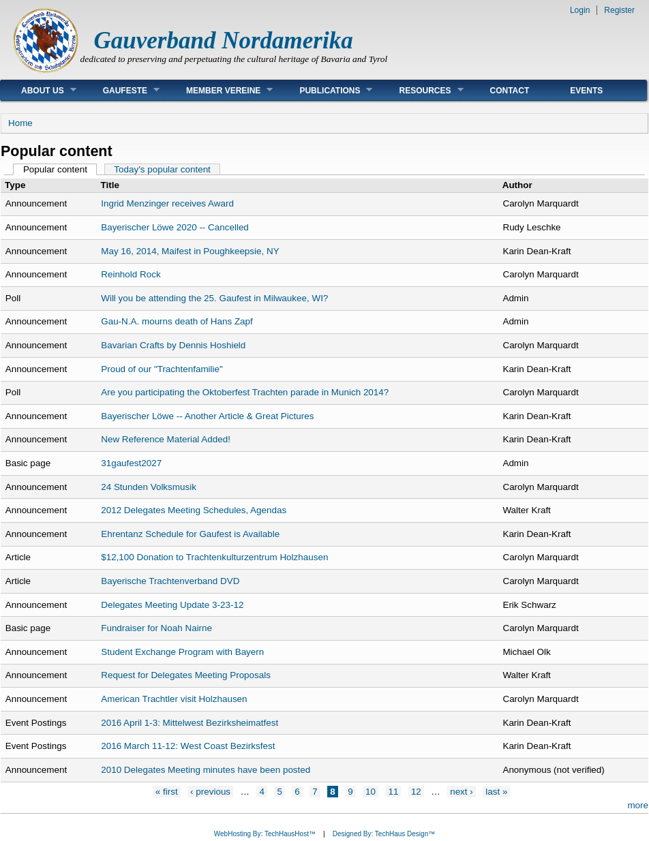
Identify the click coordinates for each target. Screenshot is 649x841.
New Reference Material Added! (165, 439)
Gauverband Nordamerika (223, 40)
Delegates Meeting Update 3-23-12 (172, 605)
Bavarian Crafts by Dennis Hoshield (173, 345)
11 (393, 791)
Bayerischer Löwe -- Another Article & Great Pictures (207, 416)
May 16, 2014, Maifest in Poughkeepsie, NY (190, 251)
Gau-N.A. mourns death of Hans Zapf (177, 321)
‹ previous (210, 791)
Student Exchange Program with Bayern (182, 652)
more (637, 805)
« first (166, 791)
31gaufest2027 (131, 463)
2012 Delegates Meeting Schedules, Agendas (193, 510)
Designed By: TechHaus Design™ (384, 834)
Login (580, 10)
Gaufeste (121, 90)
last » (496, 791)
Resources (420, 90)
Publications (325, 90)
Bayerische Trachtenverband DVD (170, 581)
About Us (38, 90)
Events (586, 90)
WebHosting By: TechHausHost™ (265, 834)
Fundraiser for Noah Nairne (156, 628)
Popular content (60, 169)
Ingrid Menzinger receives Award (167, 203)
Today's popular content (162, 169)
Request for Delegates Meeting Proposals (186, 675)
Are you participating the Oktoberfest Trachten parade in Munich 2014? (245, 392)
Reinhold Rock (130, 274)
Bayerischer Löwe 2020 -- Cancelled (175, 227)
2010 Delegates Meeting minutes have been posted (205, 770)
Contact (510, 90)
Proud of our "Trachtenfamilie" (162, 369)
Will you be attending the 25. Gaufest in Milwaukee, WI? (214, 298)
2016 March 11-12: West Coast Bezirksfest (188, 746)
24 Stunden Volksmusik (148, 487)
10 (370, 791)
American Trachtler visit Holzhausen (174, 699)
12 (416, 791)
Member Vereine (219, 90)
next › (461, 791)
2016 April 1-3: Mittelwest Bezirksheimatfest (189, 723)
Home (20, 123)
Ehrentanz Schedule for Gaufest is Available (190, 534)
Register (619, 10)
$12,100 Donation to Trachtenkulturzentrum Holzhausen (214, 557)
